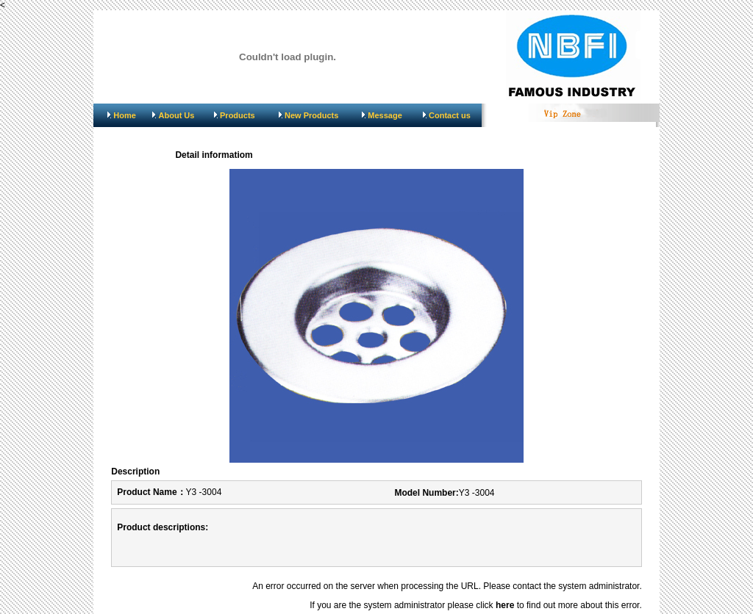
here (505, 605)
